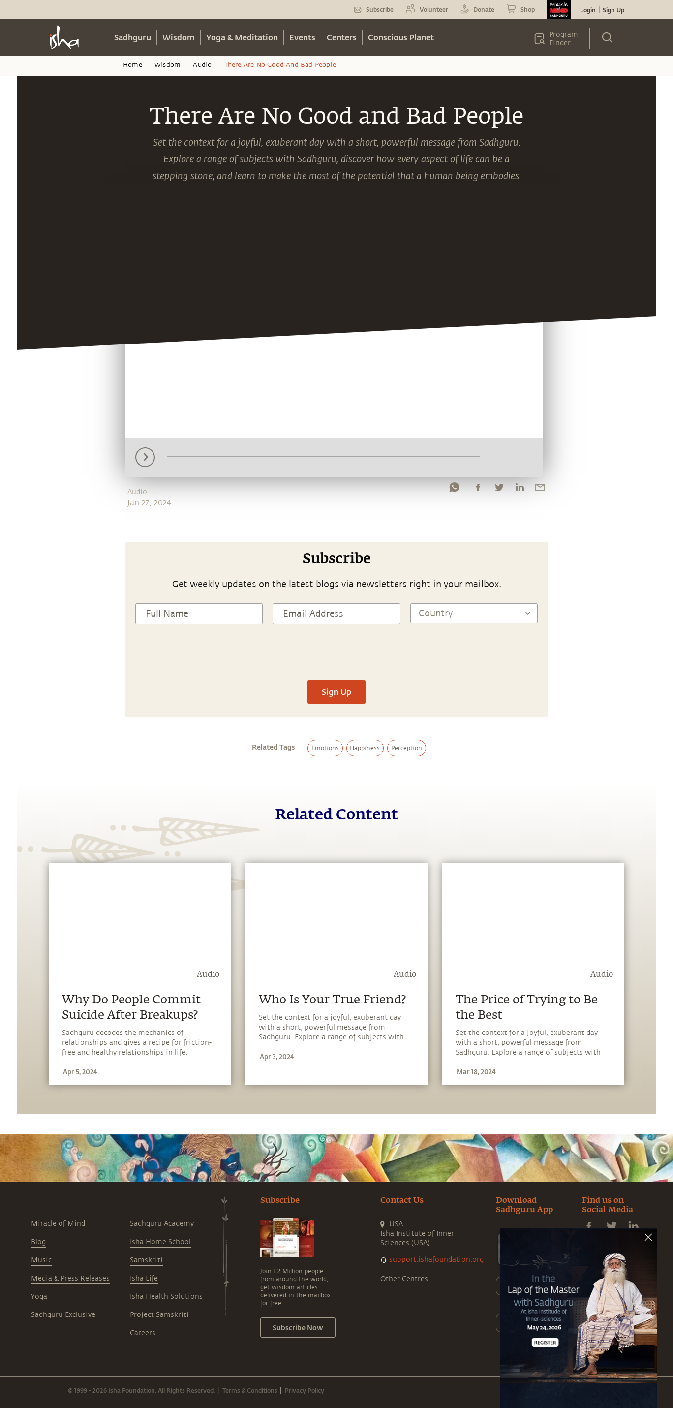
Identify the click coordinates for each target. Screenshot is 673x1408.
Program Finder (563, 39)
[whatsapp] (454, 489)
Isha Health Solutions (166, 1296)
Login (588, 10)
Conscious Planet (401, 37)
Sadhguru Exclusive (63, 1314)
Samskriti (146, 1260)
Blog (38, 1242)
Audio (202, 65)
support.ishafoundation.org (436, 1259)
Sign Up (613, 10)
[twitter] (499, 489)
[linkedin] (519, 489)
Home (132, 65)
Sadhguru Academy (162, 1223)
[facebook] (478, 490)
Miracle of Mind (58, 1223)
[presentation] (336, 650)
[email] (540, 489)
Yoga (39, 1296)
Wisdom (178, 37)
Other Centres (404, 1279)
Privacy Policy (304, 1390)
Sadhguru (132, 37)
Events (302, 37)
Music (41, 1260)
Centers (342, 37)
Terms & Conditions (249, 1390)
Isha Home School (160, 1242)
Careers (142, 1333)
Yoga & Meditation (242, 37)
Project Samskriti (159, 1314)
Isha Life (144, 1278)
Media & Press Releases (70, 1278)
